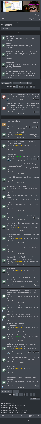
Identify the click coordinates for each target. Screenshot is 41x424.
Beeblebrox (10, 62)
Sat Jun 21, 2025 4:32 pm (30, 216)
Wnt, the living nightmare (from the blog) (23, 357)
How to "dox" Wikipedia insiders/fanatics (23, 94)
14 (38, 159)
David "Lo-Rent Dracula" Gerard (18, 71)
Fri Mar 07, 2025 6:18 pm (31, 327)
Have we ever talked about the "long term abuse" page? (21, 165)
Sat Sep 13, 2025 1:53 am (31, 179)
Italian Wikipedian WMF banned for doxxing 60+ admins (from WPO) (20, 258)
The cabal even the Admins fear (19, 306)
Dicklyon (10, 203)
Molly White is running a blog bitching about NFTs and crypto (21, 345)
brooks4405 (18, 205)
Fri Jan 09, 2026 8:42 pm (31, 134)
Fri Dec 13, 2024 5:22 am (27, 359)
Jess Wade (10, 36)
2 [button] (19, 87)
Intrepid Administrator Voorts (18, 314)
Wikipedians (6, 25)
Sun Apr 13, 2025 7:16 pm (31, 261)
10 (36, 127)
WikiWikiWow (19, 281)
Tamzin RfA (11, 154)
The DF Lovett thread (15, 132)
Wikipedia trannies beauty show (19, 214)
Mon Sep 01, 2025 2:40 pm (30, 96)
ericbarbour (18, 123)
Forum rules (5, 29)
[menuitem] (6, 15)
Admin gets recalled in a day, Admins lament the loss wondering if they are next (22, 292)
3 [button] (22, 87)
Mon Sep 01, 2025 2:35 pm (30, 199)
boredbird (18, 156)
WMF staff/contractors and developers (21, 51)
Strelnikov (18, 227)
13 (36, 159)
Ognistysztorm (19, 188)
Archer (17, 359)
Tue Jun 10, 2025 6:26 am (31, 239)
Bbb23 (8, 44)
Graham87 (11, 366)
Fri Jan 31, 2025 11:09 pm (30, 337)
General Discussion (19, 109)
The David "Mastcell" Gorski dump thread (23, 177)
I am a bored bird (13, 121)
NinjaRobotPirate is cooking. (18, 186)
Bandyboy (18, 96)
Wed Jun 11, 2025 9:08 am (30, 227)
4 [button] (24, 87)
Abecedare (11, 268)
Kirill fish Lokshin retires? (16, 335)
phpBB (14, 420)
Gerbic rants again (14, 246)
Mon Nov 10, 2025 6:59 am (31, 156)
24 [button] (31, 87)
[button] (14, 86)
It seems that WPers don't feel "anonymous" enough (19, 324)
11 (38, 127)
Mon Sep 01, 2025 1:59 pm (30, 108)
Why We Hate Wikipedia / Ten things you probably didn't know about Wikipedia (23, 104)
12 (33, 159)
